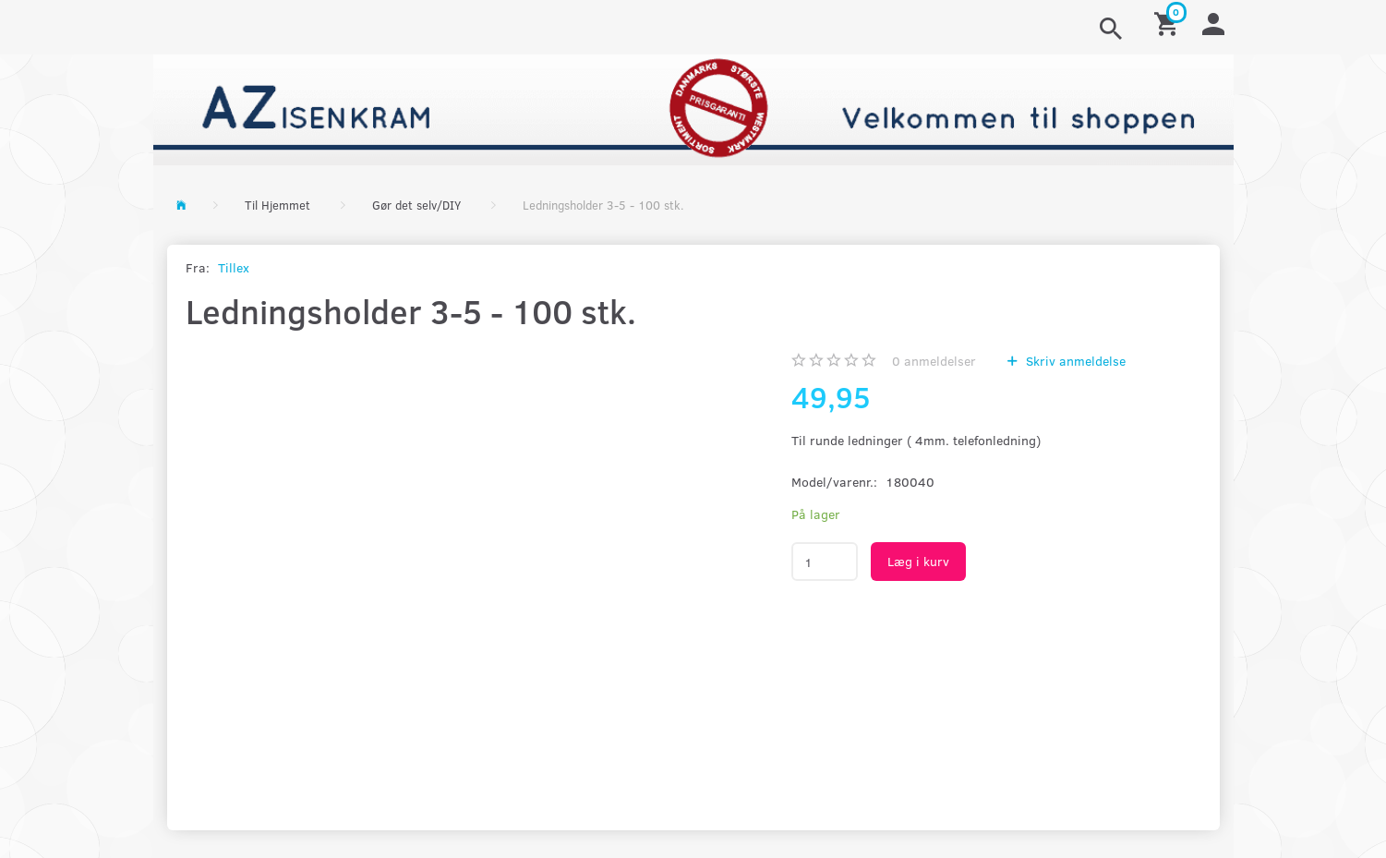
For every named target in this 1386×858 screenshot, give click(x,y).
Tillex (233, 267)
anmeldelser (934, 360)
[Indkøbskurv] (1169, 22)
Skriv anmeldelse (1074, 360)
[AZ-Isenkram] (693, 107)
